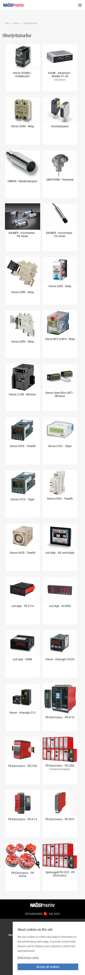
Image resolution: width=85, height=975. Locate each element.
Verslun (16, 23)
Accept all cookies (47, 967)
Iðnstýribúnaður (30, 23)
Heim (7, 23)
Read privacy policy (28, 957)
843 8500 (54, 914)
